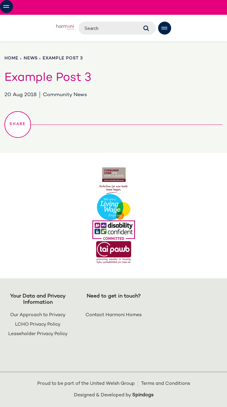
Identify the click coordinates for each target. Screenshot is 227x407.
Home (11, 58)
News (31, 58)
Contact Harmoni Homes (113, 315)
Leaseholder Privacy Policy (38, 334)
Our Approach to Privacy (38, 315)
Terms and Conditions (165, 383)
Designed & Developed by (113, 395)
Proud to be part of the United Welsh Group (86, 383)
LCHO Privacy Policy (38, 324)
